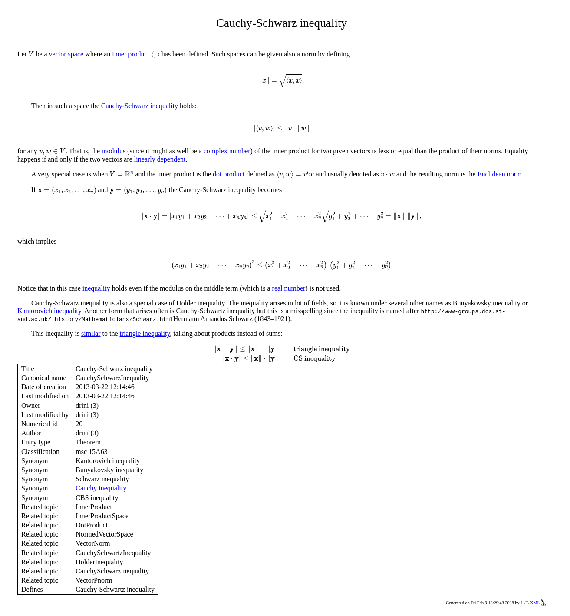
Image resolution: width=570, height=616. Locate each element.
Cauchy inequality (101, 488)
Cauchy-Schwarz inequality (139, 105)
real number (289, 288)
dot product (228, 174)
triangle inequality (145, 333)
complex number (227, 151)
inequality (96, 288)
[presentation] (31, 54)
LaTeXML (533, 602)
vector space (66, 54)
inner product (130, 54)
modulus (113, 151)
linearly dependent (160, 159)
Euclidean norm (500, 174)
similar (90, 333)
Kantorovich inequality (49, 311)
